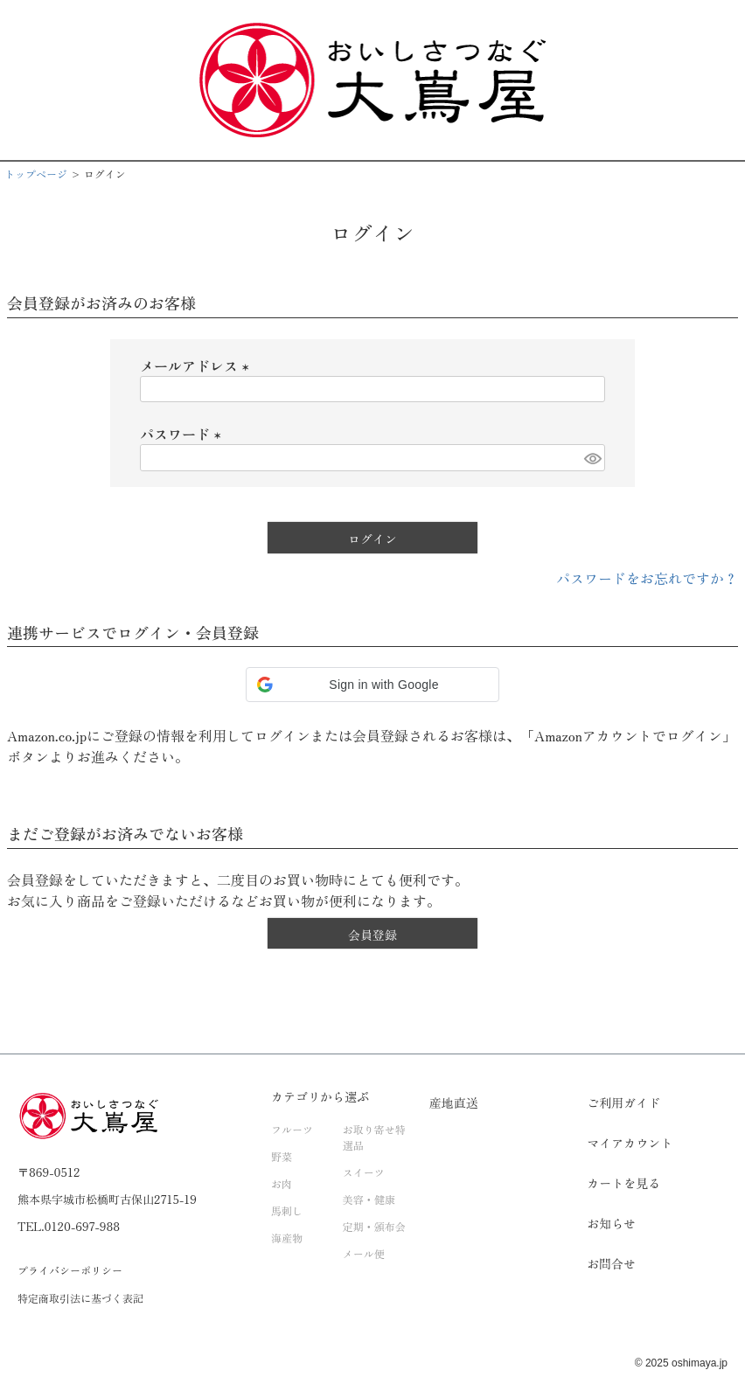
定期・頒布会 (374, 1226)
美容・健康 (369, 1199)
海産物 (287, 1237)
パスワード (183, 433)
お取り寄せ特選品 (374, 1137)
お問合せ (611, 1263)
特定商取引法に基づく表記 (80, 1297)
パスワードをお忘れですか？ (647, 577)
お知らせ (611, 1223)
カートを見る (623, 1183)
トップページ (35, 173)
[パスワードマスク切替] (592, 457)
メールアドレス (197, 365)
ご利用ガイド (623, 1102)
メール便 (364, 1253)
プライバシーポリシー (69, 1269)
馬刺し (287, 1210)
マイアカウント (629, 1142)
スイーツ (364, 1172)
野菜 (281, 1156)
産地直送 (453, 1102)
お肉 (281, 1183)
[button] (372, 684)
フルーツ (292, 1129)
